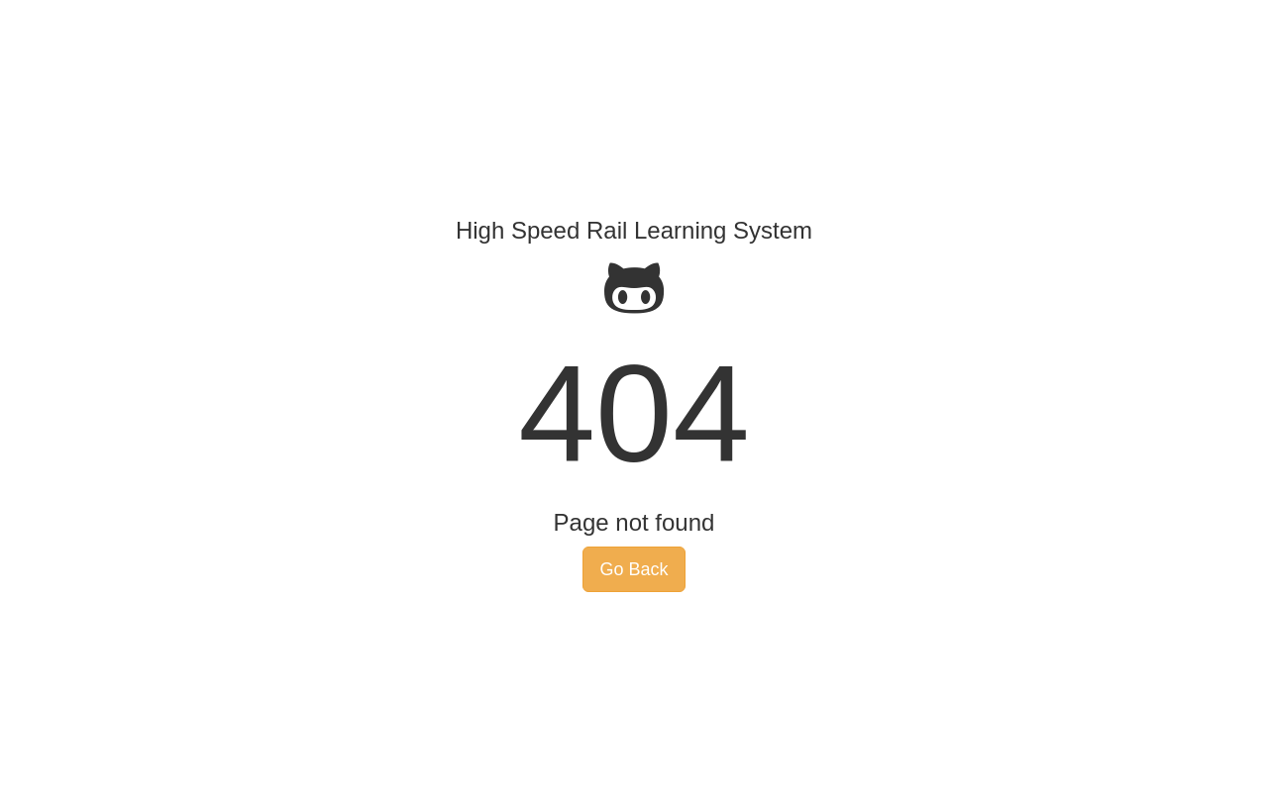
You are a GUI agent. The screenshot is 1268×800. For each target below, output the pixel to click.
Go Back (633, 569)
